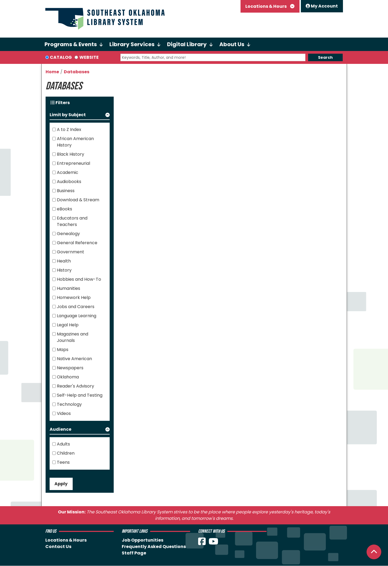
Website (89, 57)
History (64, 270)
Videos (64, 413)
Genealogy (68, 234)
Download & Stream (78, 200)
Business (66, 191)
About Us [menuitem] (231, 44)
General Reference (77, 243)
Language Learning (76, 316)
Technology (69, 404)
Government (70, 252)
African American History (75, 142)
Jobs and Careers (75, 307)
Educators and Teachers (72, 221)
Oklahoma (68, 377)
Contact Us (58, 546)
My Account (322, 6)
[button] (80, 116)
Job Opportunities (142, 540)
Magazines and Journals (72, 337)
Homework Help (74, 297)
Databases (76, 72)
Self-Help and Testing (79, 395)
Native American (74, 359)
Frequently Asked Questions (154, 546)
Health (64, 261)
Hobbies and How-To (79, 279)
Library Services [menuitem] (131, 44)
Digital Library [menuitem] (187, 44)
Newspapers (70, 368)
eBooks (64, 209)
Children (66, 453)
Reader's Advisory (75, 386)
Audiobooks (69, 181)
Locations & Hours (266, 6)
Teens (63, 462)
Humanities (68, 288)
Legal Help (68, 325)
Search (325, 57)
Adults (63, 444)
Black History (70, 154)
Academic (67, 172)
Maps (62, 349)
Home (52, 72)
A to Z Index (69, 129)
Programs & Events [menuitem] (71, 44)
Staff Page (134, 553)
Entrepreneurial (73, 163)
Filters (60, 103)
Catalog (61, 57)
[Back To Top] (374, 552)
